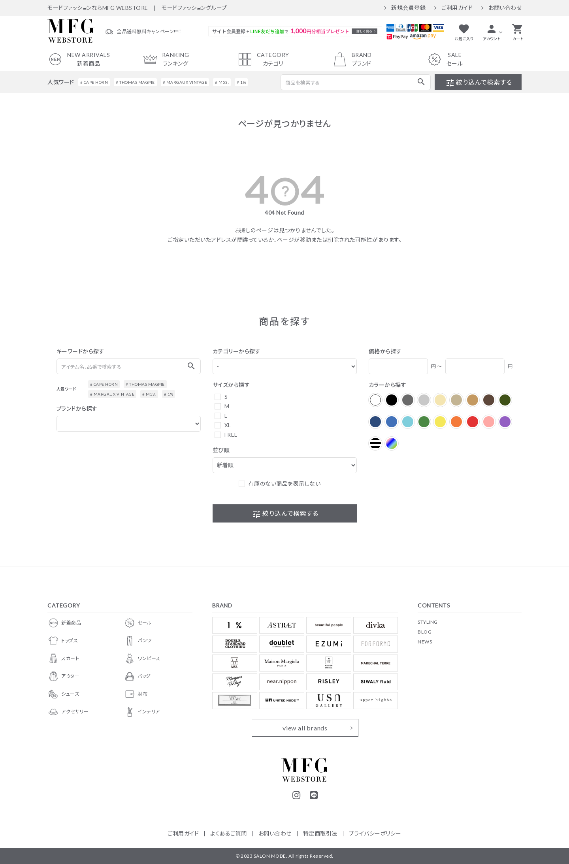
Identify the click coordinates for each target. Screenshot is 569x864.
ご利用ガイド (457, 8)
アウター (63, 676)
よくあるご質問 (228, 833)
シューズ (63, 694)
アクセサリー (68, 712)
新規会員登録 (408, 8)
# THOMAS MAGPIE (135, 82)
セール (138, 623)
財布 (135, 694)
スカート (63, 658)
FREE (231, 434)
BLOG (424, 632)
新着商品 (64, 623)
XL (227, 425)
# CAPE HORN (94, 82)
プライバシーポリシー (375, 833)
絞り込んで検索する (478, 83)
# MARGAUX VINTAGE (185, 82)
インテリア (142, 712)
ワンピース (142, 658)
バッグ (137, 676)
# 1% (241, 82)
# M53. (222, 82)
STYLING (428, 622)
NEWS (425, 642)
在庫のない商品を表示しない (285, 483)
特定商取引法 (320, 833)
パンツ (138, 641)
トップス (62, 641)
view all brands (305, 728)
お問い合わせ (505, 8)
